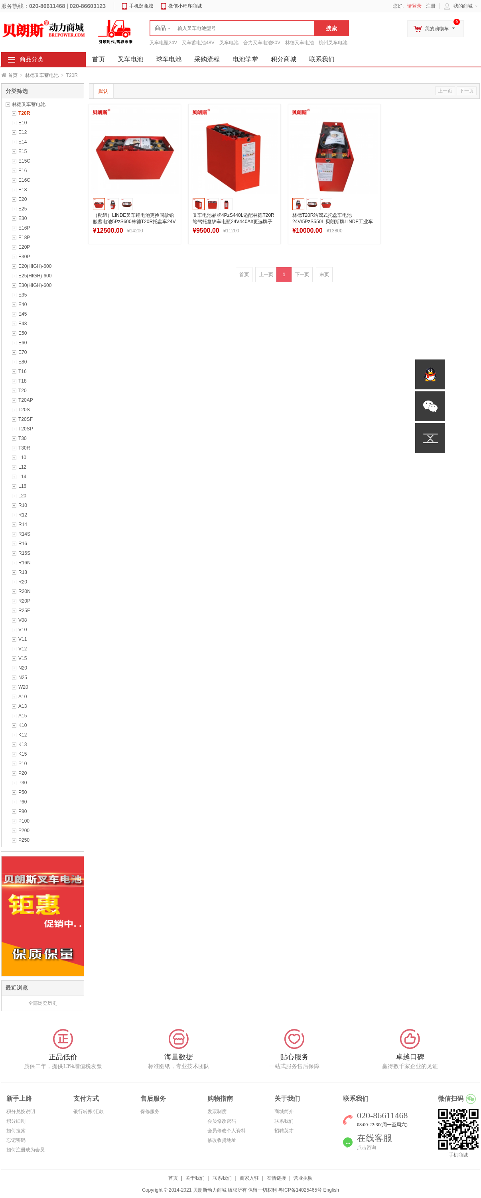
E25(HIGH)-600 (34, 276)
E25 (22, 209)
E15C (24, 161)
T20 (22, 390)
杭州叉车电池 (333, 42)
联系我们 (322, 59)
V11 (22, 639)
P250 (24, 840)
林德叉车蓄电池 (42, 75)
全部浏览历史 (42, 1003)
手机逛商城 (141, 6)
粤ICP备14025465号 (300, 1190)
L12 (22, 467)
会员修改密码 (221, 1121)
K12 (22, 735)
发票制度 (217, 1111)
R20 (22, 582)
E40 (22, 304)
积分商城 (283, 59)
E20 (22, 199)
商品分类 (31, 59)
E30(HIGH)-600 (34, 285)
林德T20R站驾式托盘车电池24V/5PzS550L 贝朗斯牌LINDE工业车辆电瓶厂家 (332, 221)
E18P (24, 237)
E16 (22, 170)
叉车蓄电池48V (198, 42)
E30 (22, 218)
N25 (22, 677)
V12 (22, 649)
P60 (22, 802)
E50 (22, 333)
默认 (103, 91)
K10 (22, 725)
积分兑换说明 (20, 1111)
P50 (22, 792)
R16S (24, 553)
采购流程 (207, 59)
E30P (24, 256)
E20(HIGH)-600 (34, 266)
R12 (22, 515)
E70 (22, 352)
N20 (22, 668)
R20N (24, 591)
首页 (13, 75)
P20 (22, 773)
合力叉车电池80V (261, 42)
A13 (22, 706)
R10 (22, 505)
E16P (24, 228)
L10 (22, 457)
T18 (22, 381)
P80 (22, 811)
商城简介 (284, 1111)
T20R (24, 113)
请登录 (414, 6)
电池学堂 (245, 59)
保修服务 (150, 1111)
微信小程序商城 (185, 6)
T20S (24, 409)
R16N (24, 563)
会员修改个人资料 (226, 1130)
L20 (22, 496)
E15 (22, 151)
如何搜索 (16, 1130)
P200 (24, 830)
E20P (24, 247)
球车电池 (168, 59)
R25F (24, 610)
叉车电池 (229, 42)
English (331, 1190)
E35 (22, 295)
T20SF (25, 419)
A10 (22, 696)
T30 (22, 438)
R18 (22, 572)
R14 (22, 524)
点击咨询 (366, 1147)
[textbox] (232, 28)
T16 (22, 371)
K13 (22, 744)
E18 (22, 189)
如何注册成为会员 (25, 1150)
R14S (24, 534)
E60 (22, 343)
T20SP (25, 429)
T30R (24, 448)
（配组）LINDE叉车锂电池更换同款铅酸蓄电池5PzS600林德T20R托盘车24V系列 (134, 221)
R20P (24, 601)
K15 (22, 754)
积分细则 (16, 1121)
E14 (22, 142)
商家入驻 (249, 1178)
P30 (22, 783)
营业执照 (303, 1178)
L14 (22, 476)
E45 (22, 314)
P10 (22, 763)
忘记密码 (16, 1140)
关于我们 (195, 1178)
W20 (23, 687)
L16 (22, 486)
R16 (22, 543)
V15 (22, 658)
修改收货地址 (221, 1140)
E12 (22, 132)
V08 (22, 620)
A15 (22, 716)
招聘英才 (284, 1130)
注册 (431, 6)
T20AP (25, 400)
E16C (24, 180)
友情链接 (276, 1178)
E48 (22, 323)
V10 (22, 629)
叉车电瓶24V (163, 42)
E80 (22, 362)
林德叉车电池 (299, 42)
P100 (24, 821)
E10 (22, 123)
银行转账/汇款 (88, 1111)
